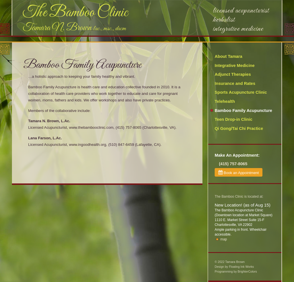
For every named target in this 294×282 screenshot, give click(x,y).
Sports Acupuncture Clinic (241, 92)
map (223, 239)
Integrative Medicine (234, 65)
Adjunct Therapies (233, 74)
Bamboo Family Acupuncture (243, 110)
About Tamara (228, 56)
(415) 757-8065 (233, 164)
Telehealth (225, 101)
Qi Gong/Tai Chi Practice (239, 128)
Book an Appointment (238, 172)
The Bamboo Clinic (75, 13)
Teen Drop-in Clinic (233, 119)
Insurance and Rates (235, 83)
